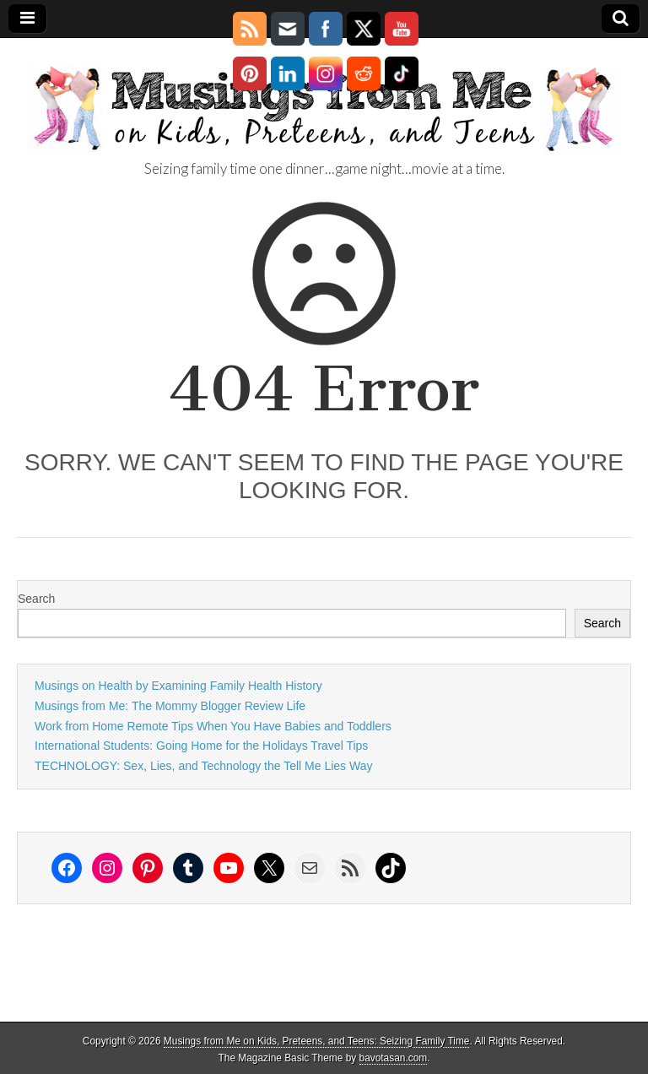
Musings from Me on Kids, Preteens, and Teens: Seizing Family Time (317, 1041)
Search (36, 598)
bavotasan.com (393, 1058)
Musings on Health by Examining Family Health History (178, 685)
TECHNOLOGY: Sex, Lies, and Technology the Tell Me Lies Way (203, 766)
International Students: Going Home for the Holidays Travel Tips (201, 745)
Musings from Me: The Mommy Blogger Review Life (170, 706)
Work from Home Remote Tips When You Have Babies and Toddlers (213, 726)
